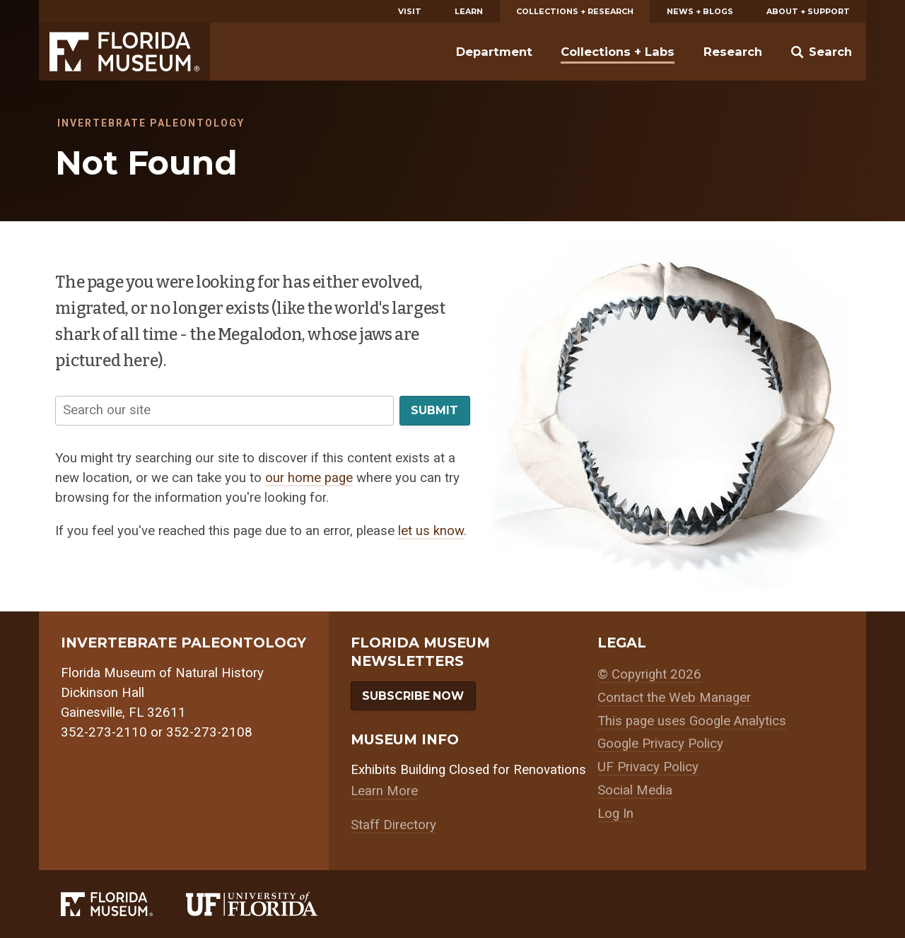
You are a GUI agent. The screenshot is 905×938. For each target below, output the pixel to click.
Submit (434, 410)
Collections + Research (575, 11)
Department (494, 52)
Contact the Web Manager (674, 697)
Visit (409, 11)
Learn (469, 11)
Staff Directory (393, 825)
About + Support (808, 11)
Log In (615, 813)
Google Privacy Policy (660, 743)
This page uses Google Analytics (691, 721)
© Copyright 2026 (649, 674)
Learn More (384, 791)
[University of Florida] (268, 904)
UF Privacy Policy (648, 767)
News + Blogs (700, 11)
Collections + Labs (618, 52)
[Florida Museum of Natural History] (123, 904)
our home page (309, 478)
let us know (431, 531)
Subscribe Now (413, 696)
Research (732, 52)
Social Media (634, 790)
